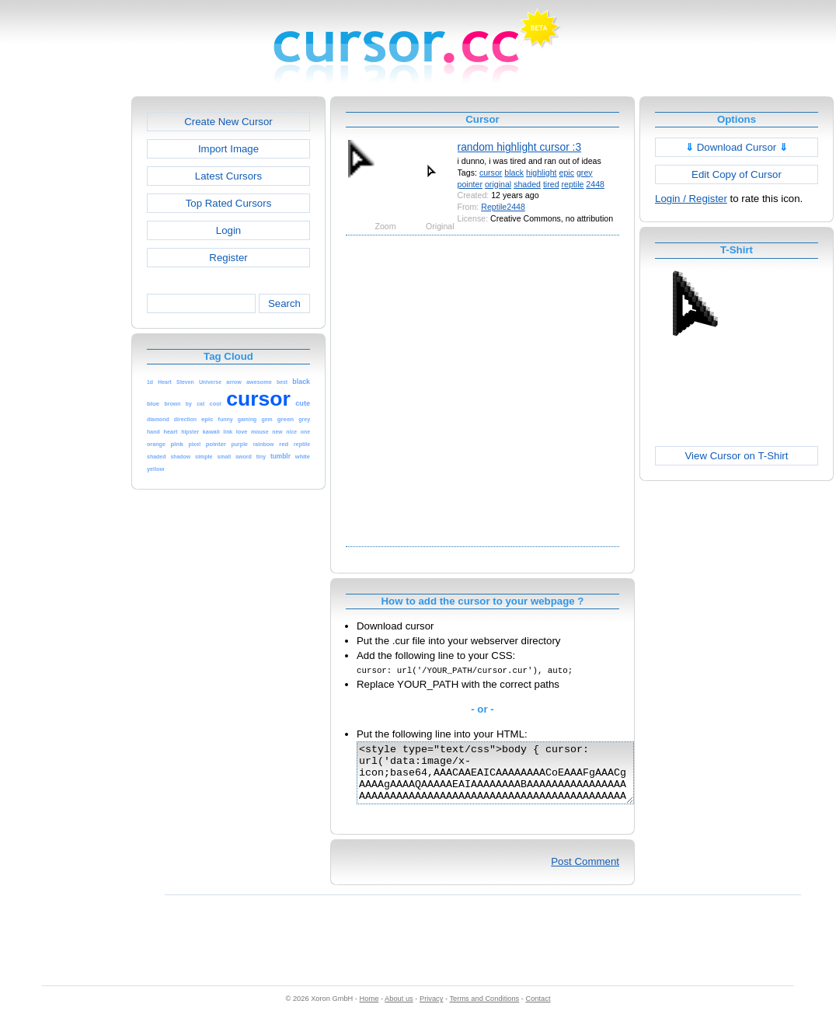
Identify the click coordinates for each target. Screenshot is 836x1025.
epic (566, 172)
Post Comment (585, 873)
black (514, 172)
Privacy (431, 1010)
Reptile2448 (503, 206)
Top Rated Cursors (229, 203)
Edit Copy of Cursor (736, 174)
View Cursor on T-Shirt (737, 456)
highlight (541, 172)
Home (369, 1010)
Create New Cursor (228, 121)
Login (228, 230)
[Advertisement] (153, 389)
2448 (595, 184)
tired (551, 184)
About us (399, 1010)
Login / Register (691, 198)
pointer (470, 184)
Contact (538, 1010)
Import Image (228, 149)
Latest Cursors (228, 176)
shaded (527, 184)
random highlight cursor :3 (520, 147)
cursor (490, 172)
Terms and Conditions (484, 1010)
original (498, 184)
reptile (573, 184)
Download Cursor (736, 147)
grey (584, 172)
